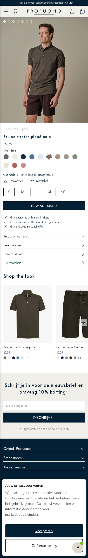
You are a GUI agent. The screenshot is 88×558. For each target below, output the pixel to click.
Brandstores (44, 458)
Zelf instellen (44, 546)
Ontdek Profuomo (44, 448)
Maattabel (42, 181)
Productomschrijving (44, 236)
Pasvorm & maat (44, 254)
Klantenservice (44, 467)
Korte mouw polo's (18, 129)
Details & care (44, 245)
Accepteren (44, 531)
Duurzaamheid (44, 263)
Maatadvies (16, 181)
